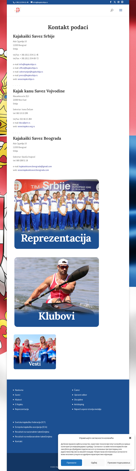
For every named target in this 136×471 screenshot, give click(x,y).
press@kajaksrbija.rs (28, 75)
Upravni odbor (80, 394)
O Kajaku (19, 404)
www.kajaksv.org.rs (26, 126)
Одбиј (94, 462)
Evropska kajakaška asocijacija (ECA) (31, 427)
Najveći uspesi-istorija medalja (87, 409)
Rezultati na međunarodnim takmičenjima (33, 436)
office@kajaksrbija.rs (28, 68)
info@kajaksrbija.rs (27, 64)
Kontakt (18, 441)
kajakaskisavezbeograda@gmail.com (35, 166)
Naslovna (19, 390)
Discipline (78, 399)
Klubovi (18, 399)
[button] (130, 437)
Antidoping (79, 404)
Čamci (77, 390)
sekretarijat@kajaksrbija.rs (31, 71)
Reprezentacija (22, 409)
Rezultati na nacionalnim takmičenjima (32, 431)
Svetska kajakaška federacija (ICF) (30, 422)
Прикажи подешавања (119, 462)
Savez (17, 394)
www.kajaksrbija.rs (26, 79)
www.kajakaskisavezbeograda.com (33, 170)
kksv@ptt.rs (24, 122)
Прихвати (71, 462)
